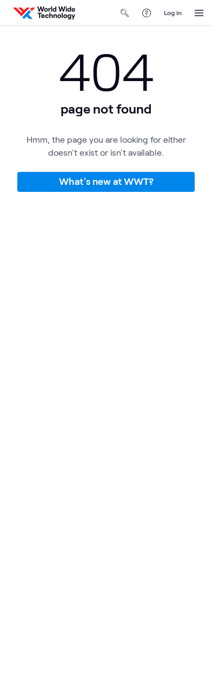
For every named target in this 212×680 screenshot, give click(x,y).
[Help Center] (146, 13)
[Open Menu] (199, 13)
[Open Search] (125, 13)
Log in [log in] (173, 12)
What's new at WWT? (106, 181)
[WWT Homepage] (44, 12)
